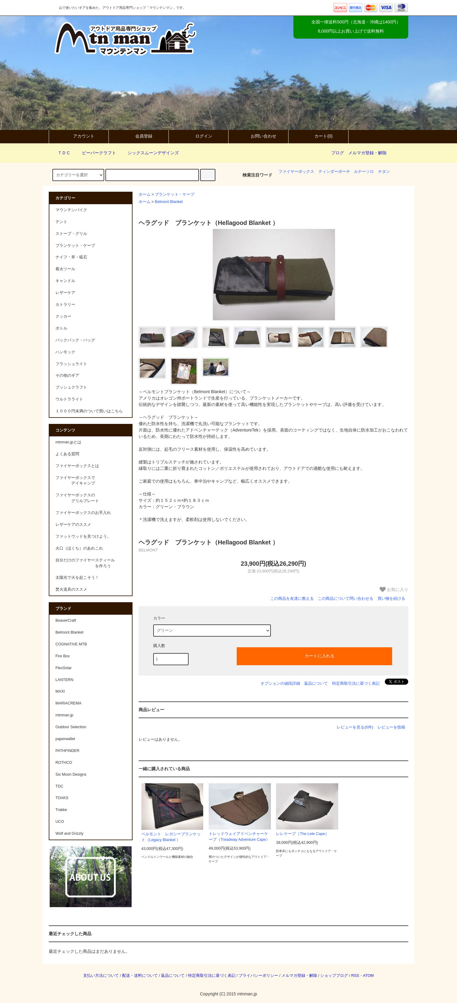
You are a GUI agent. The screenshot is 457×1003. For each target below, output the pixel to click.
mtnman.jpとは (68, 442)
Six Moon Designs (71, 774)
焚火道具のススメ (71, 589)
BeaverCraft (65, 620)
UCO (59, 822)
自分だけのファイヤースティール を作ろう (85, 563)
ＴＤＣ (60, 152)
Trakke (61, 810)
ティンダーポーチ (334, 171)
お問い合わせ (258, 136)
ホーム (145, 194)
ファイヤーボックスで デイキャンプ (75, 481)
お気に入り (394, 589)
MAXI (60, 691)
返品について (316, 683)
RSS (355, 975)
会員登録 (138, 136)
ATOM (368, 975)
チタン (384, 171)
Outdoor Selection (70, 727)
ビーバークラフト (95, 152)
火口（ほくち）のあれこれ (79, 548)
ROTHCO (63, 762)
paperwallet (65, 739)
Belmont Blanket (169, 202)
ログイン (198, 136)
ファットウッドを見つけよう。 (83, 536)
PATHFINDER (67, 751)
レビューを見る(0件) (355, 727)
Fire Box (62, 656)
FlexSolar (63, 668)
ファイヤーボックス (296, 171)
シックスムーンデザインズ (149, 152)
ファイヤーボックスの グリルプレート (77, 498)
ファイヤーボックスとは (77, 466)
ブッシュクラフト (71, 387)
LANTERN (64, 680)
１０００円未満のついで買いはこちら (89, 411)
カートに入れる (314, 655)
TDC (59, 786)
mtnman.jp (64, 715)
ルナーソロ (364, 171)
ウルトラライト (69, 399)
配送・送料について (140, 975)
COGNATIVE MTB (71, 644)
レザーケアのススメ (73, 524)
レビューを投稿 (391, 727)
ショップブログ (334, 975)
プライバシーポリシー (258, 975)
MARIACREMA (68, 703)
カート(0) (318, 136)
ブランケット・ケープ (174, 194)
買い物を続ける (391, 598)
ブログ (337, 152)
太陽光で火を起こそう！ (77, 577)
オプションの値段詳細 (280, 683)
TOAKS (61, 798)
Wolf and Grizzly (69, 833)
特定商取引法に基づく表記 (356, 683)
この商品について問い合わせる (345, 598)
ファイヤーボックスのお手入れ (83, 513)
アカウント (78, 136)
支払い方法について (101, 975)
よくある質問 (67, 454)
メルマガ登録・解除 (367, 152)
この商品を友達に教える (292, 598)
